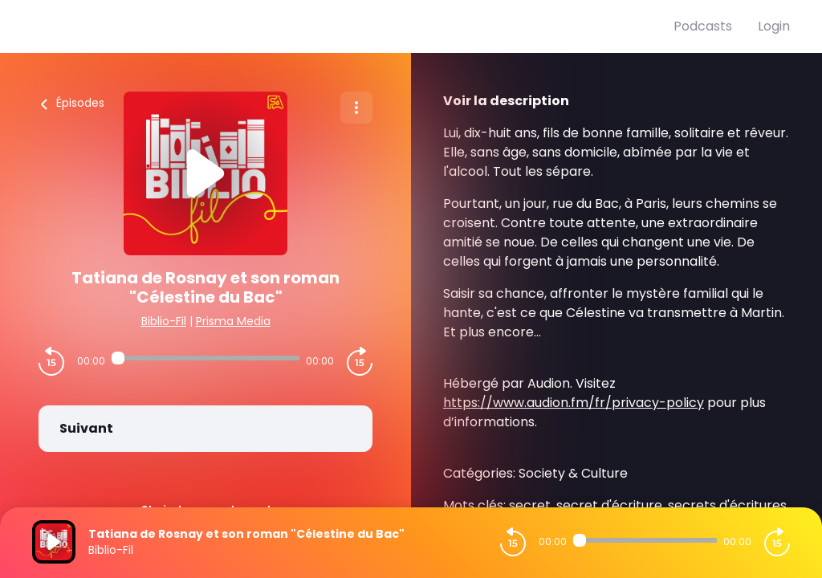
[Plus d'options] (356, 108)
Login (774, 26)
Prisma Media (233, 321)
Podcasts (702, 26)
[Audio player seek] (205, 358)
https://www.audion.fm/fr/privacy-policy (573, 402)
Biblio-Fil (163, 321)
